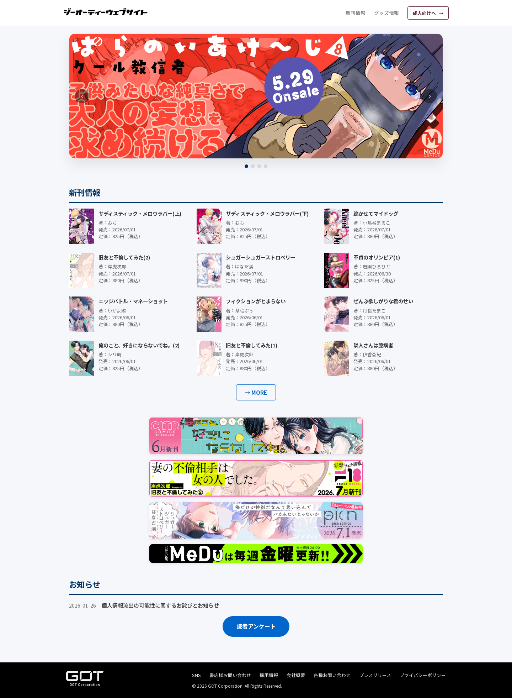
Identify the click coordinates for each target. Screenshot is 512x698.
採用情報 (269, 675)
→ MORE (256, 392)
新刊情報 (356, 12)
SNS (196, 675)
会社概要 (296, 675)
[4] (265, 166)
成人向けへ (425, 13)
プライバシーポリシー (423, 675)
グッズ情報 (386, 12)
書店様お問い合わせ (230, 675)
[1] (246, 166)
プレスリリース (375, 675)
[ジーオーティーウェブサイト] (106, 11)
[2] (253, 166)
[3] (259, 166)
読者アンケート (256, 626)
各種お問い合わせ (332, 675)
